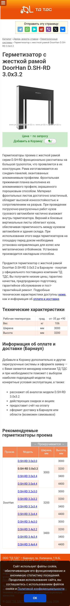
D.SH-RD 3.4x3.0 (27, 521)
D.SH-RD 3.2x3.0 (27, 491)
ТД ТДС (35, 10)
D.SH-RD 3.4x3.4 (27, 536)
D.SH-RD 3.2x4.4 (27, 514)
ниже (62, 294)
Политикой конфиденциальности (41, 589)
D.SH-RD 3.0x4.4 (27, 483)
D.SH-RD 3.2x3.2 (27, 499)
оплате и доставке (46, 299)
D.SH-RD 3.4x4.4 (27, 544)
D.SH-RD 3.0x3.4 (27, 476)
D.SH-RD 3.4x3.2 (27, 529)
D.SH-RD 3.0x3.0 (27, 461)
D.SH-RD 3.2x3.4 (27, 506)
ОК (35, 598)
